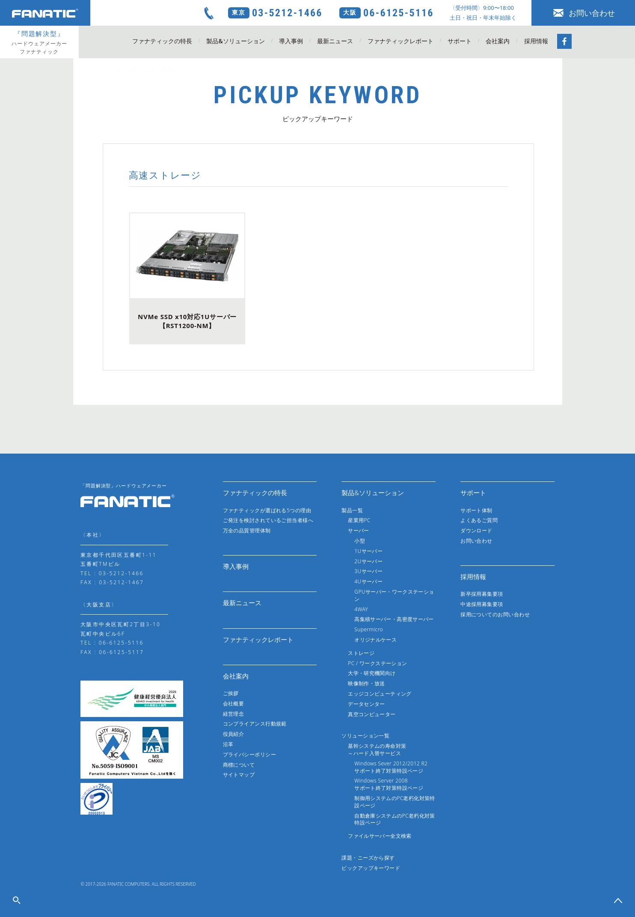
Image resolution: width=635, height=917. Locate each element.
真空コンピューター (371, 714)
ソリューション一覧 (365, 735)
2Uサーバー (368, 561)
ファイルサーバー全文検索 (379, 835)
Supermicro (368, 629)
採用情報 (536, 41)
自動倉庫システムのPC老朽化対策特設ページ (394, 819)
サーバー (358, 530)
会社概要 (233, 703)
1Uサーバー (368, 551)
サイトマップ (239, 774)
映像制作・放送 (366, 683)
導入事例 (291, 41)
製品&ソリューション (235, 41)
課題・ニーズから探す (368, 857)
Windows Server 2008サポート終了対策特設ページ (388, 784)
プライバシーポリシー (249, 754)
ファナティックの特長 (162, 41)
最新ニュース (335, 41)
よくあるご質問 (479, 520)
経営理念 (233, 713)
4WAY (361, 609)
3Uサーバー (368, 571)
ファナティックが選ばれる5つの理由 (267, 510)
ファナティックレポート (400, 41)
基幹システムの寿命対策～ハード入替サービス (377, 749)
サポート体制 (476, 510)
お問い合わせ (583, 13)
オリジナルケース (375, 639)
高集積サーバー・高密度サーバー (393, 619)
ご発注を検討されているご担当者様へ (268, 520)
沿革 (228, 744)
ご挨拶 (231, 693)
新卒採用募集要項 (481, 593)
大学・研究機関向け (371, 673)
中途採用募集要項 (481, 604)
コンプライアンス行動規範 (255, 723)
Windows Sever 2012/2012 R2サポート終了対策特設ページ (390, 767)
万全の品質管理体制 (247, 530)
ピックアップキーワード (131, 70)
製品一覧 (352, 510)
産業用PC (359, 520)
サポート (460, 41)
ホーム (94, 70)
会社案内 (498, 41)
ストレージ (361, 653)
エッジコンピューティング (379, 693)
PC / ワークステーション (377, 663)
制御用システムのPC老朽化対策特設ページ (394, 802)
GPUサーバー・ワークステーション (394, 595)
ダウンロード (476, 530)
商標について (239, 764)
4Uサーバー (368, 581)
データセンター (366, 704)
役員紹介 (233, 734)
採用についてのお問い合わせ (495, 614)
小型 (359, 540)
